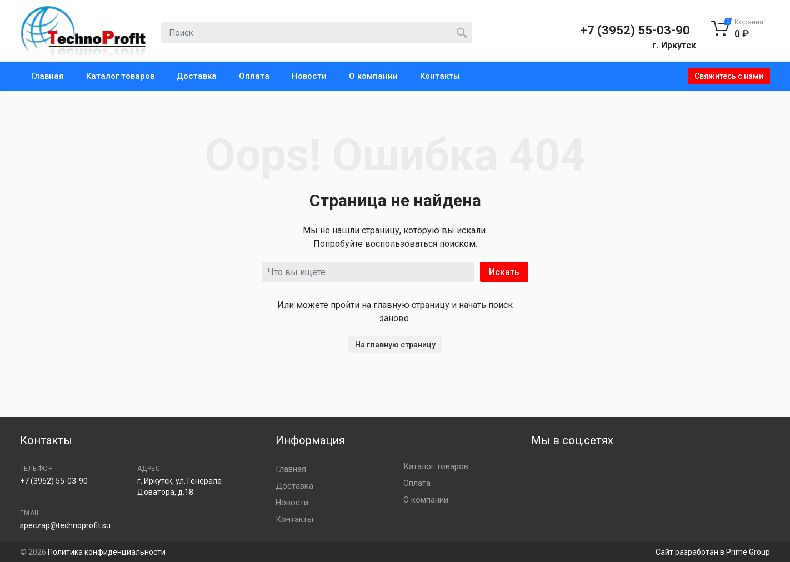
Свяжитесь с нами (728, 76)
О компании (373, 76)
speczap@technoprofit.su (65, 525)
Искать (504, 272)
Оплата (254, 76)
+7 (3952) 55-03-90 (635, 30)
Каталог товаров (120, 76)
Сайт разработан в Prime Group (713, 552)
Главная (47, 76)
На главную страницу (395, 344)
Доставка (197, 76)
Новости (309, 76)
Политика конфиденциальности (107, 552)
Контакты (440, 76)
